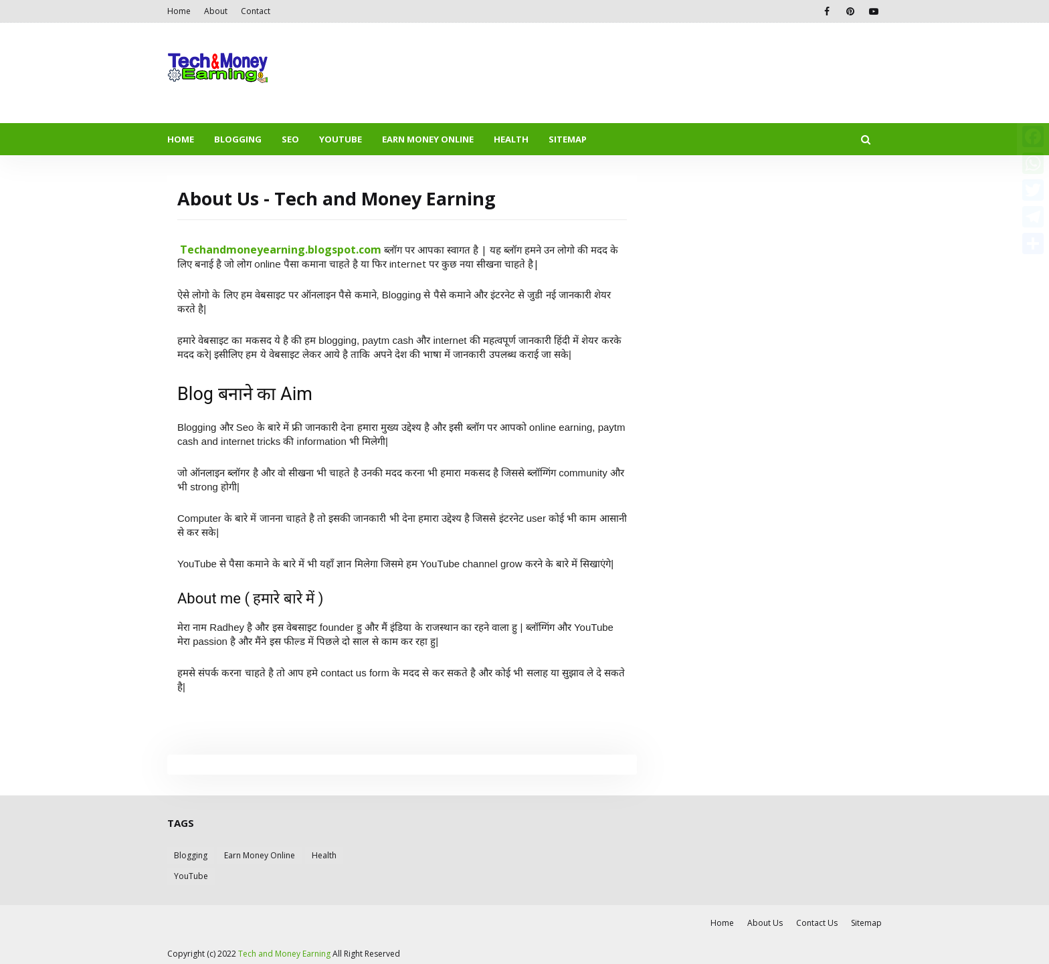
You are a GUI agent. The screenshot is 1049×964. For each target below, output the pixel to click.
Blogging (190, 855)
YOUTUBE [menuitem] (340, 139)
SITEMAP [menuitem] (568, 139)
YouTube (191, 876)
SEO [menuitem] (290, 139)
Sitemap (866, 923)
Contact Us (817, 923)
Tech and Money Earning (284, 953)
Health (324, 855)
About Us (765, 923)
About (215, 11)
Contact (255, 11)
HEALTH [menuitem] (511, 139)
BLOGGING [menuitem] (238, 139)
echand (206, 249)
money (244, 249)
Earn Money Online (259, 855)
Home (179, 11)
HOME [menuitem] (180, 139)
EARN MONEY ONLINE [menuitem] (428, 139)
